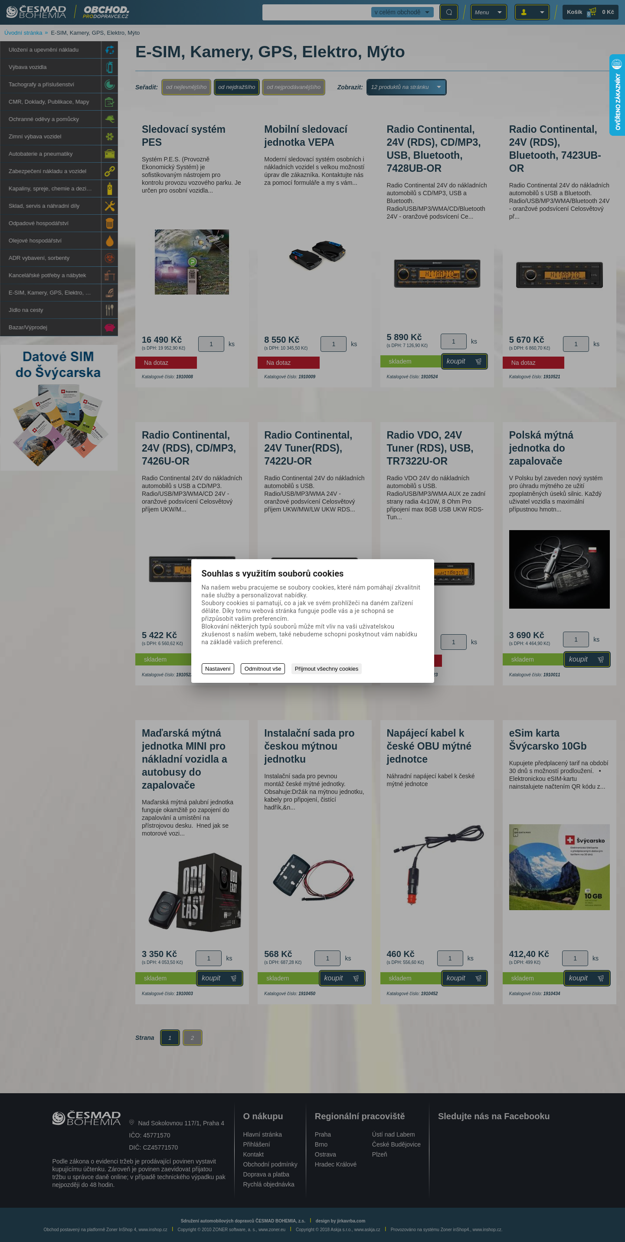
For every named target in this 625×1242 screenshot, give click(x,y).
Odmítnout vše (263, 668)
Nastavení (218, 668)
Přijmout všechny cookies (327, 668)
